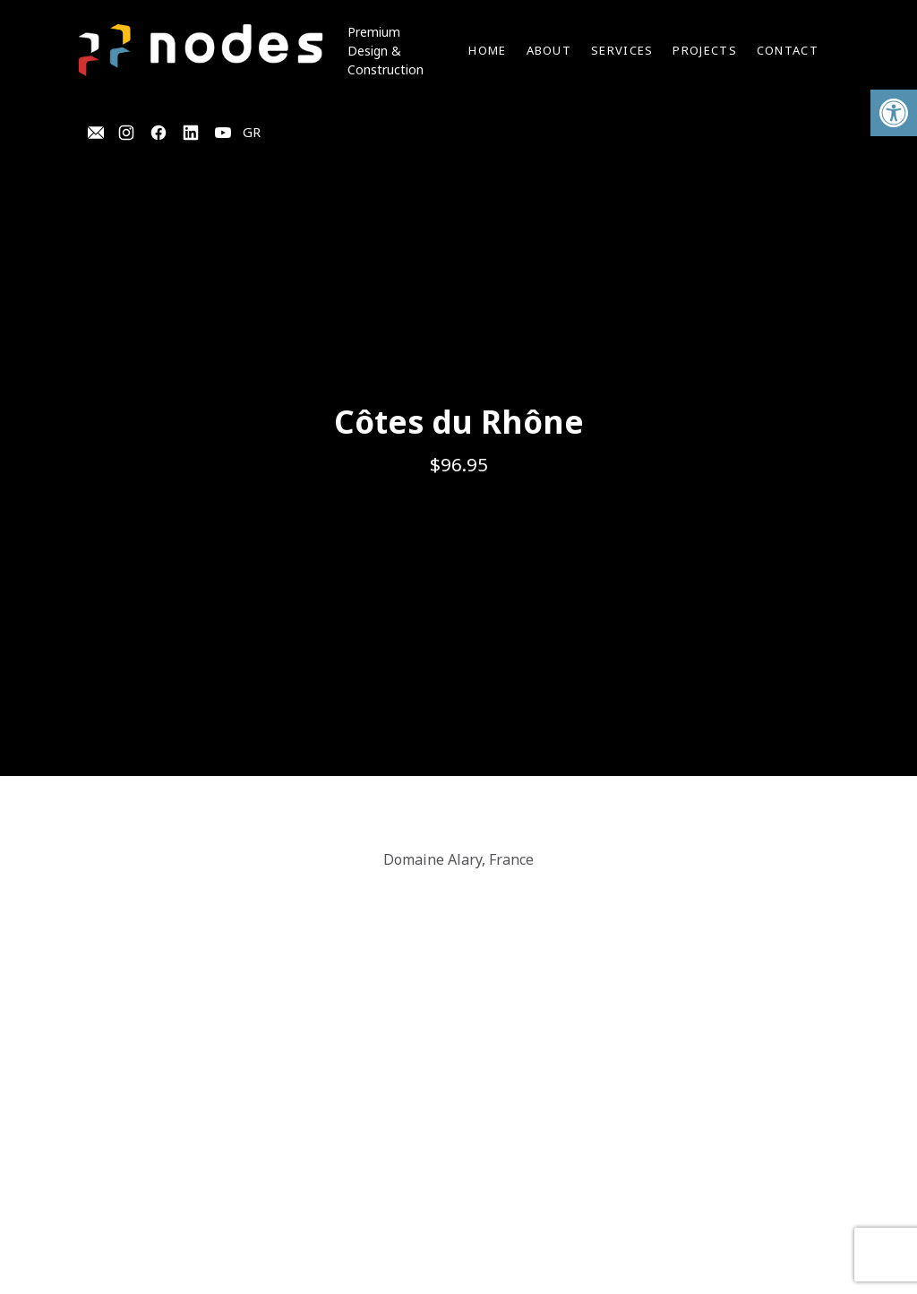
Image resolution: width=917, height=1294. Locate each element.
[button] (893, 113)
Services (622, 50)
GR (252, 132)
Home (487, 50)
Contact (787, 50)
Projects (704, 50)
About (549, 50)
